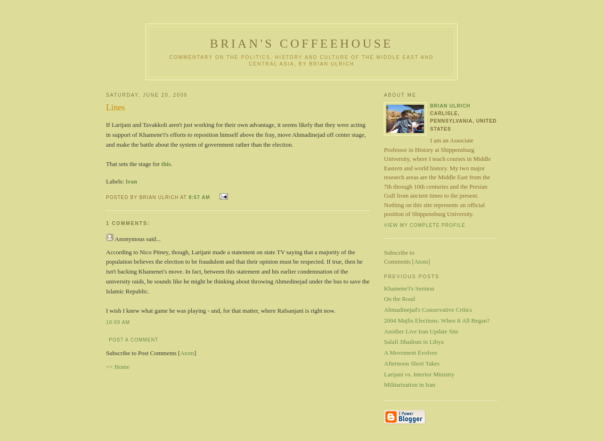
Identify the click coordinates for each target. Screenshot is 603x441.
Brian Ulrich (450, 105)
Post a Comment (133, 339)
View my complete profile (424, 225)
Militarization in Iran (409, 384)
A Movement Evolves (410, 352)
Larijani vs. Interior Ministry (419, 374)
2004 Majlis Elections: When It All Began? (436, 320)
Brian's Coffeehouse (301, 43)
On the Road (399, 298)
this (166, 163)
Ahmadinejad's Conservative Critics (428, 309)
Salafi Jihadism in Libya (414, 341)
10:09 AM (118, 322)
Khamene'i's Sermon (409, 288)
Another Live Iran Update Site (421, 331)
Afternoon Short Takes (412, 363)
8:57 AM (200, 197)
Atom (187, 353)
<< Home (118, 366)
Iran (132, 181)
